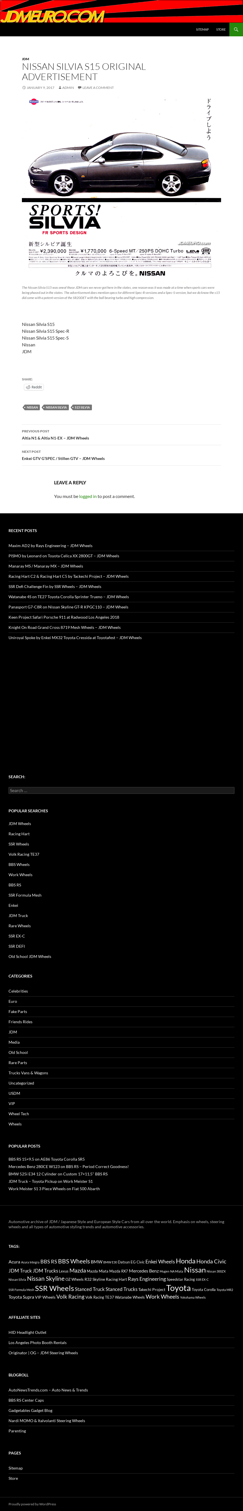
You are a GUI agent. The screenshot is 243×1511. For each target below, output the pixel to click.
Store (221, 29)
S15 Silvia (82, 407)
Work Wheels (20, 874)
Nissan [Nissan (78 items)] (195, 1269)
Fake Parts (18, 1011)
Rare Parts (18, 1062)
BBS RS (15, 884)
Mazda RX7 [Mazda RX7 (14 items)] (118, 1271)
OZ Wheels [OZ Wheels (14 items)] (74, 1279)
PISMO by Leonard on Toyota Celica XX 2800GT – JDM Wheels (64, 555)
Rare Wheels (20, 925)
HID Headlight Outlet (27, 1332)
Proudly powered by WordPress (32, 1504)
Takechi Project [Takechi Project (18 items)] (151, 1289)
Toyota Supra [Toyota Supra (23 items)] (21, 1296)
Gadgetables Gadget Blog (30, 1410)
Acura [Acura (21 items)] (14, 1261)
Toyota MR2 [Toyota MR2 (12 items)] (225, 1290)
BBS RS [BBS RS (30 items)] (48, 1261)
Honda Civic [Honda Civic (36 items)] (211, 1261)
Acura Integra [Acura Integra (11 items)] (30, 1262)
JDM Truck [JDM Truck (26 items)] (20, 1271)
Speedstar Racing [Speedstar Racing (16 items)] (181, 1279)
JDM (25, 59)
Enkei (13, 905)
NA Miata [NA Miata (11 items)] (176, 1271)
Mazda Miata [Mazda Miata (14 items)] (97, 1271)
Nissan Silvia (56, 407)
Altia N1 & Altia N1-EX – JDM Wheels (121, 434)
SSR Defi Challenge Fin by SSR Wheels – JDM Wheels (55, 586)
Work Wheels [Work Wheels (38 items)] (162, 1296)
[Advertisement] (121, 696)
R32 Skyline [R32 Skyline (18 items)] (95, 1279)
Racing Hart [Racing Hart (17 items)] (116, 1279)
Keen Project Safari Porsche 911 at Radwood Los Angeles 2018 (64, 617)
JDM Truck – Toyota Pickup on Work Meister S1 (51, 1181)
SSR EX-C (17, 936)
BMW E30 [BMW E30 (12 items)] (110, 1262)
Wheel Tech (19, 1113)
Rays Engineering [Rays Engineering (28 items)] (147, 1279)
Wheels (15, 1123)
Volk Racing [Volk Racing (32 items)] (70, 1296)
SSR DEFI (17, 946)
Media (14, 1042)
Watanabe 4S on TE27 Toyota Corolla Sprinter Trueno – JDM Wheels (69, 596)
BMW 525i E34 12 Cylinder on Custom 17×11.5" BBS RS (58, 1173)
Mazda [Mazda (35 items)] (77, 1270)
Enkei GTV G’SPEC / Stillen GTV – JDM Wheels (121, 454)
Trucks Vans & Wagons (28, 1072)
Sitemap (202, 29)
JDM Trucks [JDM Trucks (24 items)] (45, 1271)
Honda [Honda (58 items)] (185, 1261)
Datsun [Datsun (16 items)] (124, 1262)
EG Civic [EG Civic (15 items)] (138, 1262)
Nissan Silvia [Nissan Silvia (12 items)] (17, 1279)
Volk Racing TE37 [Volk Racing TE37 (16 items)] (99, 1297)
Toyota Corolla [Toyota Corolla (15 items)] (204, 1289)
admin (68, 87)
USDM (14, 1093)
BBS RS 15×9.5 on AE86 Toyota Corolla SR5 (47, 1159)
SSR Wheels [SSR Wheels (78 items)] (54, 1288)
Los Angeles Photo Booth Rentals (38, 1342)
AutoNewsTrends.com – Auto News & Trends (48, 1389)
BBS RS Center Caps (26, 1400)
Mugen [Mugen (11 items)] (164, 1271)
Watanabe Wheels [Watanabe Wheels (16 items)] (130, 1297)
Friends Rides (20, 1021)
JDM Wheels (20, 823)
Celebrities (18, 991)
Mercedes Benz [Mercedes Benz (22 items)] (144, 1270)
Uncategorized (21, 1083)
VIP (12, 1103)
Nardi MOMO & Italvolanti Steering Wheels (47, 1420)
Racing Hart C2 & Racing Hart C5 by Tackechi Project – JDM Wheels (69, 576)
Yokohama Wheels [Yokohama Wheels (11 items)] (193, 1297)
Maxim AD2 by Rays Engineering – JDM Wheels (50, 545)
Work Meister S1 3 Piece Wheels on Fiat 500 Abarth (54, 1188)
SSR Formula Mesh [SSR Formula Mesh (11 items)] (21, 1290)
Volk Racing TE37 (24, 854)
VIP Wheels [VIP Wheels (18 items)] (45, 1297)
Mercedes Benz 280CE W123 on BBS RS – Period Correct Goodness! (69, 1166)
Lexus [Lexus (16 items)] (64, 1271)
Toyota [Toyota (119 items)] (178, 1288)
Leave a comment (98, 87)
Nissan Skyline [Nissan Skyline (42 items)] (46, 1278)
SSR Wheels (19, 844)
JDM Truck (18, 915)
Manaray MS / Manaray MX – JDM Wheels (46, 566)
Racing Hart (19, 833)
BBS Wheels (19, 864)
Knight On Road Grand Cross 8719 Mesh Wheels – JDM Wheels (65, 627)
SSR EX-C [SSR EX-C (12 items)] (202, 1279)
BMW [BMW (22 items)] (96, 1261)
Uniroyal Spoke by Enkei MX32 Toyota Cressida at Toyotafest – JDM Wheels (75, 637)
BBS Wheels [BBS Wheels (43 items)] (74, 1261)
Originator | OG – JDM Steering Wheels (43, 1352)
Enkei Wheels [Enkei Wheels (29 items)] (160, 1261)
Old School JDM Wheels (30, 956)
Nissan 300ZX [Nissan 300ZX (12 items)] (216, 1271)
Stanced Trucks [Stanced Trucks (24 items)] (121, 1289)
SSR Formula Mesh (25, 895)
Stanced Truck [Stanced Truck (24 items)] (90, 1289)
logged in (88, 496)
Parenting (17, 1430)
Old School (18, 1052)
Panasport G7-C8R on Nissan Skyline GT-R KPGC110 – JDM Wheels (68, 606)
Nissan (32, 407)
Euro (13, 1001)
